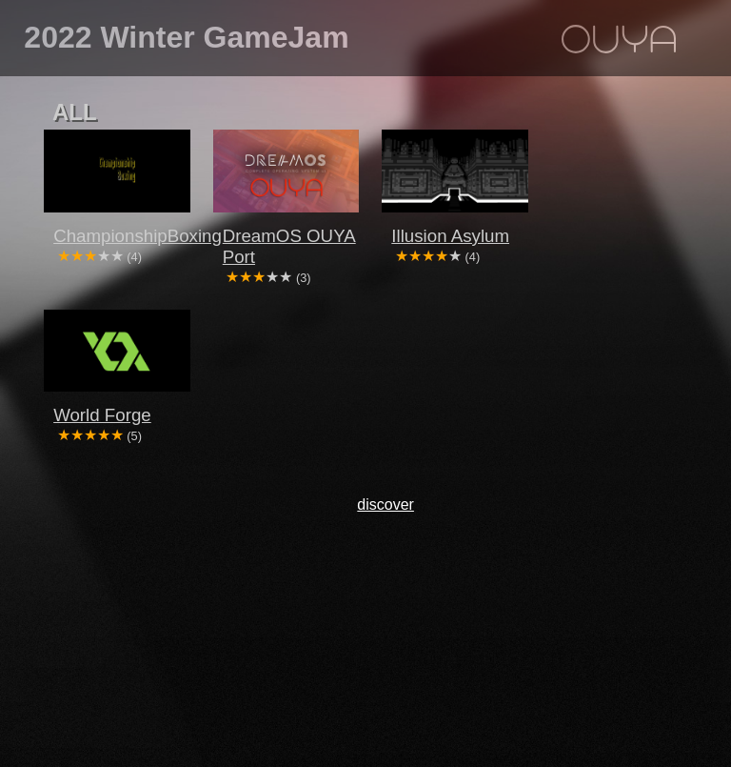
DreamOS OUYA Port (289, 246)
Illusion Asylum (450, 236)
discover (385, 504)
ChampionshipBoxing (126, 236)
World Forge (102, 415)
